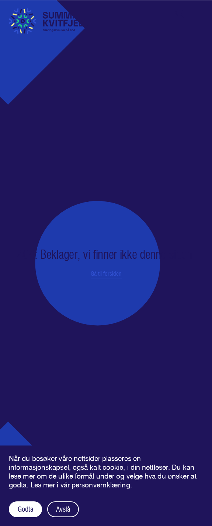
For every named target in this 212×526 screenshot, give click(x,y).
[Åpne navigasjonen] (197, 13)
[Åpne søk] (179, 13)
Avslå (63, 509)
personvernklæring (101, 485)
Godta (25, 509)
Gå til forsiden (106, 273)
